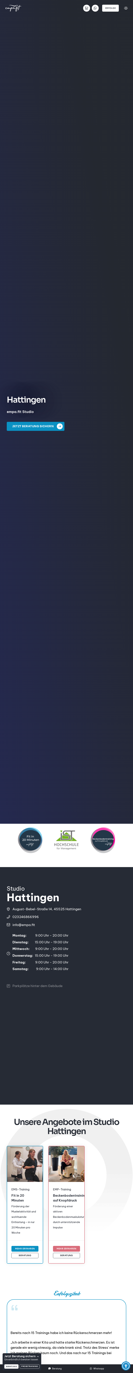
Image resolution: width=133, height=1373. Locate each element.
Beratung (25, 1255)
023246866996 (25, 917)
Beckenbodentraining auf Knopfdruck (65, 1198)
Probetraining (29, 1366)
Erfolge (110, 8)
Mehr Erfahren (25, 1248)
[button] (126, 1366)
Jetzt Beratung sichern (39, 426)
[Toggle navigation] (126, 8)
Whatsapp (97, 1368)
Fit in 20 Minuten (17, 1198)
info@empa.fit (23, 928)
